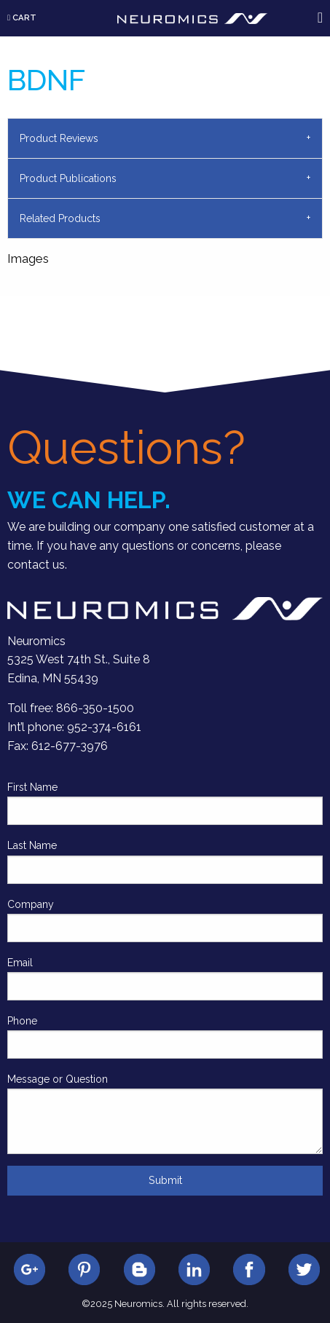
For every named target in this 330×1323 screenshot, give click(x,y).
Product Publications (68, 178)
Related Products (60, 218)
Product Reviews (59, 138)
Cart (21, 17)
